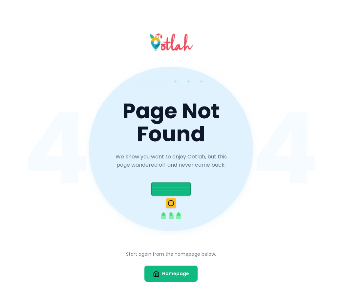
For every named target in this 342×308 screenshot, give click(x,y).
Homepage (171, 273)
